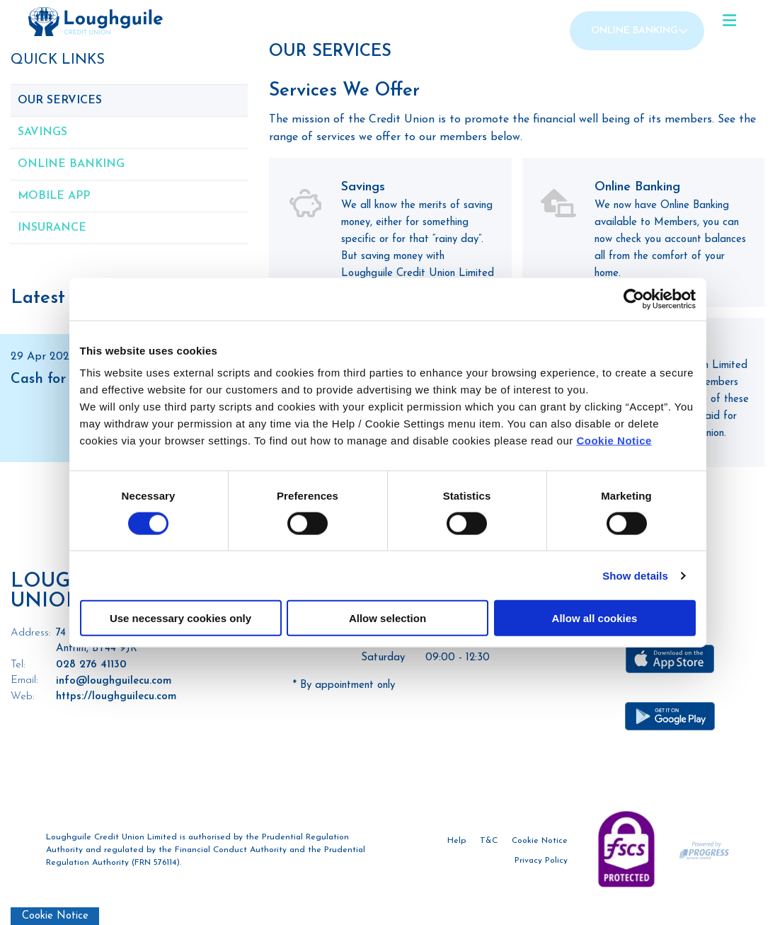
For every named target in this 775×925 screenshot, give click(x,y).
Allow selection (387, 618)
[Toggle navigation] (729, 21)
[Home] (67, 21)
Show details (635, 575)
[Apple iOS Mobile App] (670, 659)
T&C (489, 841)
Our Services (60, 100)
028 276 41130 (91, 665)
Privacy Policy (541, 861)
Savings (42, 132)
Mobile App (54, 196)
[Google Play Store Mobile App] (670, 716)
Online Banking (634, 30)
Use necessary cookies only (180, 618)
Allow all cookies (595, 618)
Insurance (52, 228)
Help (456, 841)
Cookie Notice (614, 441)
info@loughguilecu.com (113, 681)
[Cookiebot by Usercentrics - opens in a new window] (634, 298)
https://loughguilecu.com (116, 696)
